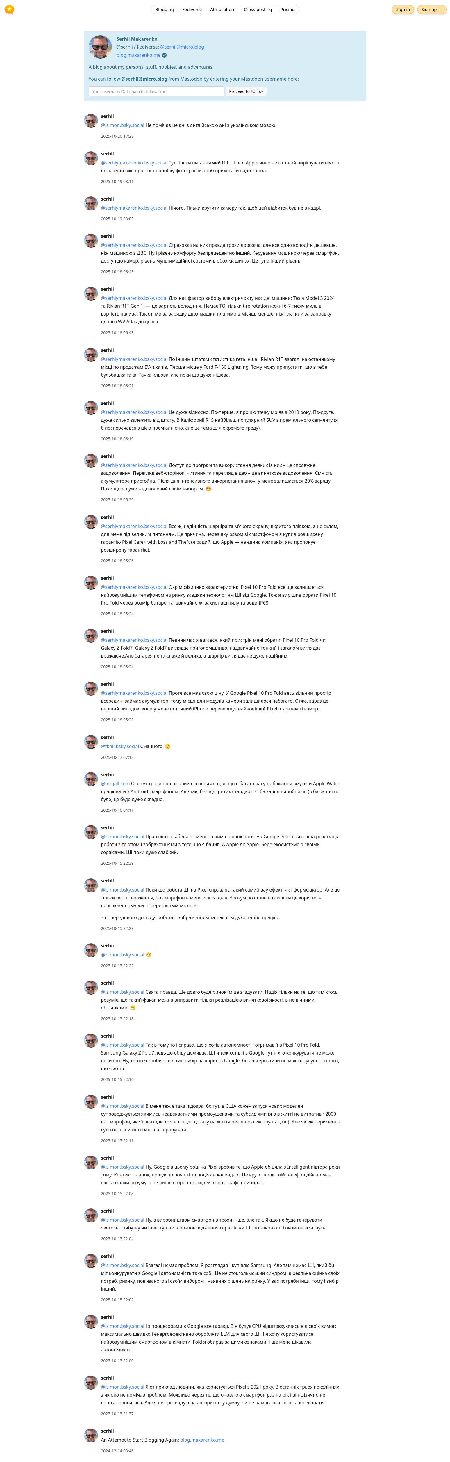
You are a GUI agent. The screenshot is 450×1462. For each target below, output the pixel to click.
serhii (107, 116)
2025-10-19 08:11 (117, 181)
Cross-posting (258, 10)
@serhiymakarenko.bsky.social (134, 163)
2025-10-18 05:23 (117, 719)
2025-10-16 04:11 (117, 810)
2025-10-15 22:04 (117, 1238)
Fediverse (192, 10)
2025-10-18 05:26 (117, 560)
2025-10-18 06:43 (117, 332)
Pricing (288, 10)
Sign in (402, 10)
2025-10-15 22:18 (117, 1018)
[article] (225, 126)
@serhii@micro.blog (182, 47)
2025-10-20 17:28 (117, 136)
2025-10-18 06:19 (117, 439)
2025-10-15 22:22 (117, 965)
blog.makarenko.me (138, 55)
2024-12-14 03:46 (117, 1451)
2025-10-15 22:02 (117, 1299)
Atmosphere (222, 10)
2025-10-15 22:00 (117, 1360)
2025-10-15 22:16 (117, 1079)
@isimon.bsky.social (122, 125)
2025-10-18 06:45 (117, 271)
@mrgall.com (115, 783)
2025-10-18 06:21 (117, 386)
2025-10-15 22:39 (117, 863)
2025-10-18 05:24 (117, 613)
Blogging (164, 10)
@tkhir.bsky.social (120, 746)
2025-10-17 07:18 (117, 757)
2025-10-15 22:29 (117, 928)
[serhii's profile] (91, 120)
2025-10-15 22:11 (117, 1140)
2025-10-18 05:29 (117, 499)
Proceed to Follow (246, 91)
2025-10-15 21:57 (117, 1413)
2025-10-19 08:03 (117, 218)
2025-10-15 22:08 (117, 1193)
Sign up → (430, 10)
